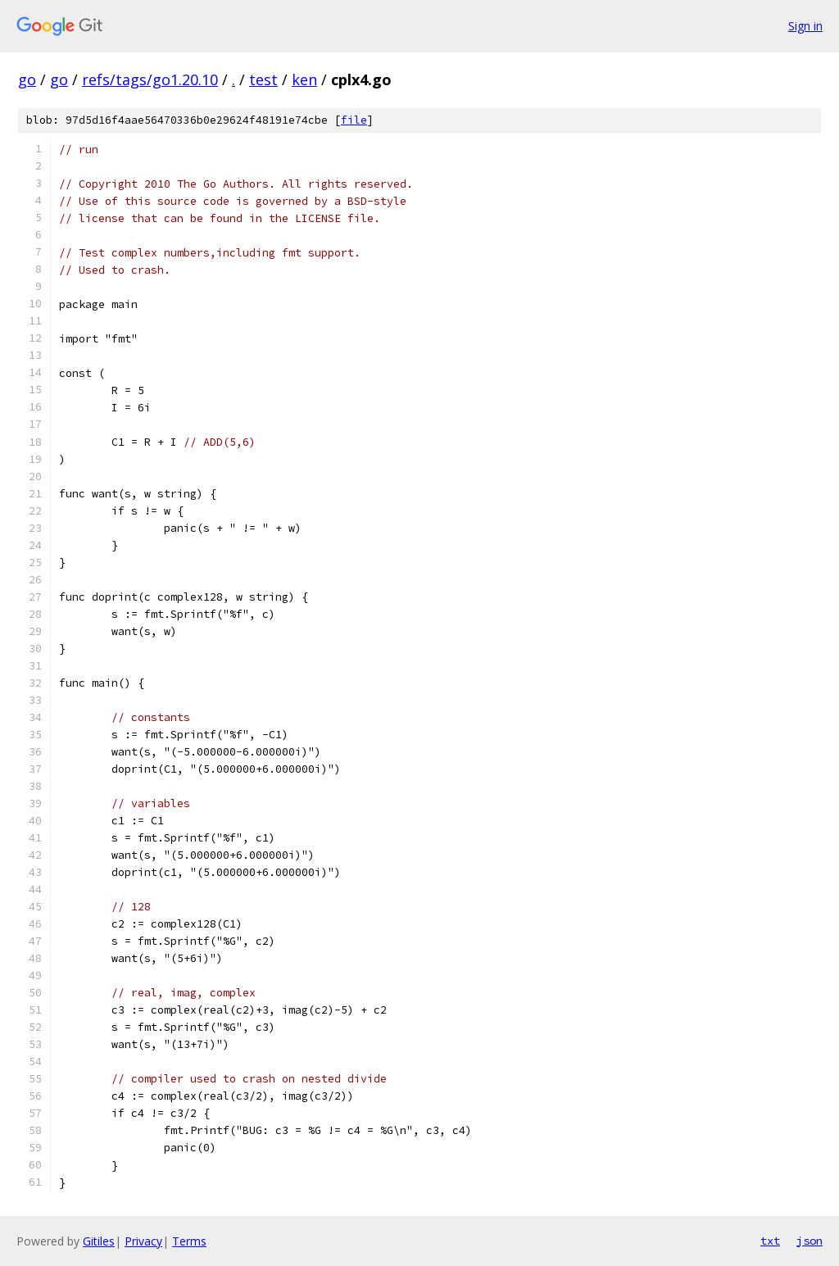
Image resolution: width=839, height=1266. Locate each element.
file (354, 120)
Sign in (805, 26)
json (809, 1240)
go (27, 79)
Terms (189, 1241)
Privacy (143, 1241)
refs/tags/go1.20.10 (150, 79)
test (263, 79)
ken (304, 79)
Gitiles (99, 1241)
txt (770, 1240)
